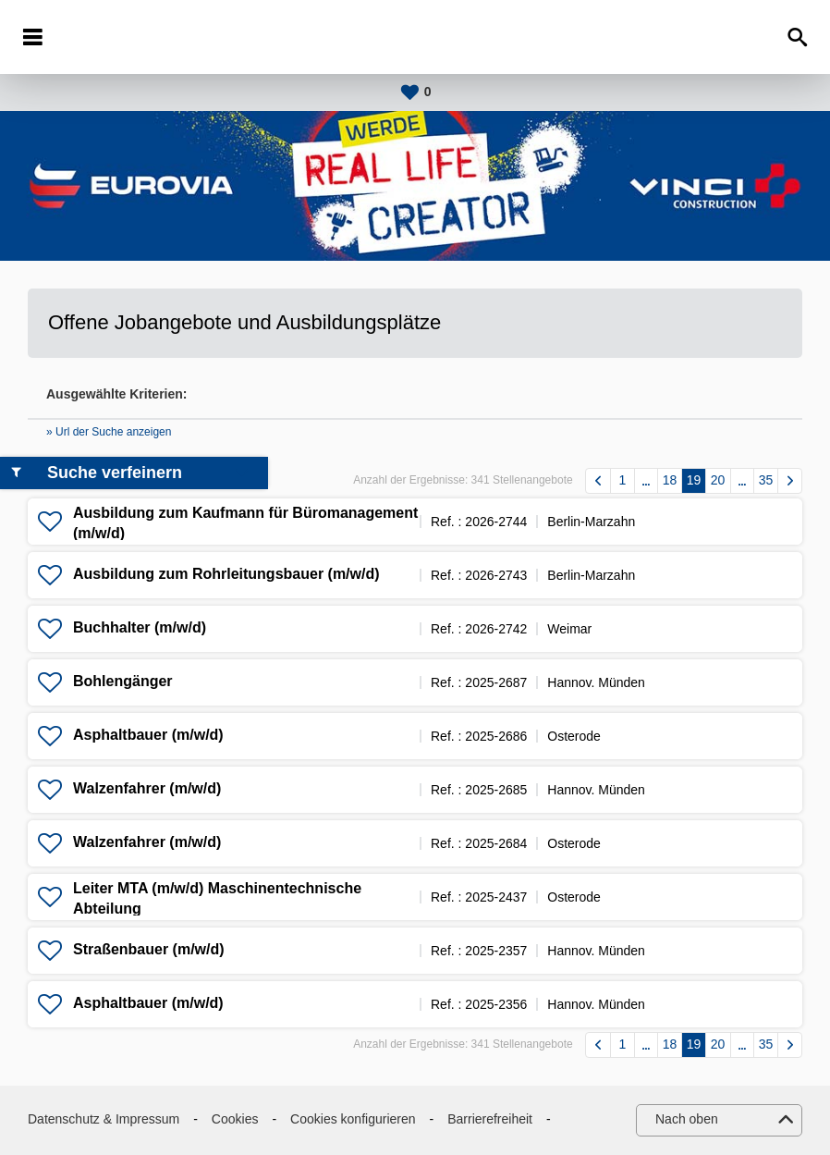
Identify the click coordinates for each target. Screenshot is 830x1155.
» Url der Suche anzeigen (108, 431)
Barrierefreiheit (489, 1119)
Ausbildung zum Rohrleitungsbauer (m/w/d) (226, 574)
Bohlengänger (123, 681)
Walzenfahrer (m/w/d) (147, 788)
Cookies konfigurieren (352, 1119)
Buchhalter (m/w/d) (139, 627)
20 (718, 480)
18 (670, 480)
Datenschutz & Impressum (103, 1119)
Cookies (235, 1119)
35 (766, 480)
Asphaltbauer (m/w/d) (148, 735)
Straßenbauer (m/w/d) (149, 949)
